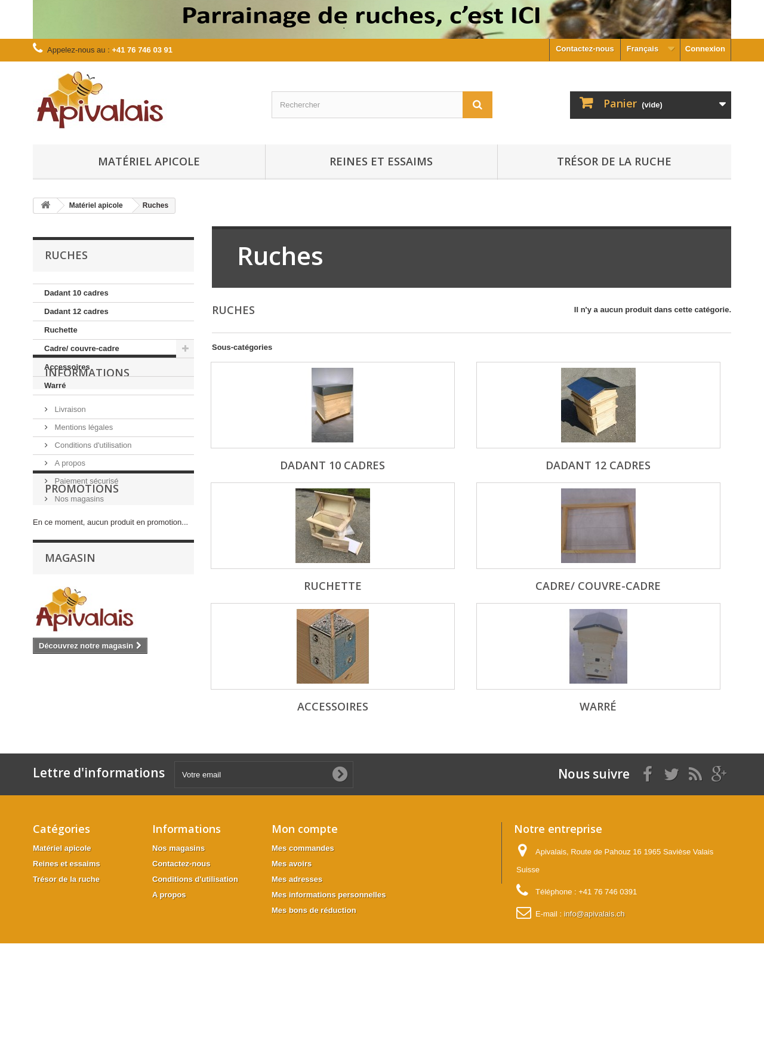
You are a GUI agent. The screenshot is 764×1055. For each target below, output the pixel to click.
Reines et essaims (381, 161)
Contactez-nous (585, 48)
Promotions (82, 597)
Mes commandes (303, 910)
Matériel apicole (149, 161)
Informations (87, 431)
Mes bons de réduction (314, 972)
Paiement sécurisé (86, 534)
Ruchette (61, 329)
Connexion (705, 48)
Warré (55, 385)
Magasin (70, 673)
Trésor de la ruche (614, 161)
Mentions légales (83, 480)
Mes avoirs (292, 926)
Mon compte (305, 891)
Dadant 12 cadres (76, 311)
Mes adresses (297, 941)
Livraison (69, 463)
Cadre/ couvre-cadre (81, 348)
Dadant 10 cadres (76, 292)
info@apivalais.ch (594, 976)
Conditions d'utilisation (92, 498)
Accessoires (67, 366)
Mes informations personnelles (329, 957)
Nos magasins (78, 552)
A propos (69, 516)
